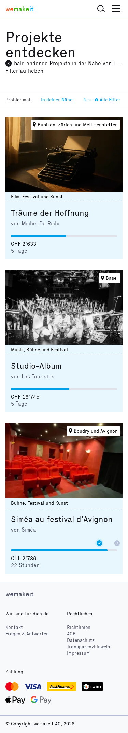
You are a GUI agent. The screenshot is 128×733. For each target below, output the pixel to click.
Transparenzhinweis (88, 647)
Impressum (78, 653)
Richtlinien (78, 627)
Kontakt (14, 627)
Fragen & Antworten (27, 634)
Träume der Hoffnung (50, 213)
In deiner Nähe (56, 100)
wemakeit (19, 594)
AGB (71, 634)
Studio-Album (36, 366)
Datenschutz (81, 640)
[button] (101, 9)
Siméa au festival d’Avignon (62, 519)
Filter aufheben (24, 71)
